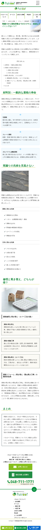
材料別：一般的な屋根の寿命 (13, 65)
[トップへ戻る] (34, 489)
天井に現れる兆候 (13, 73)
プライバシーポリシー (20, 517)
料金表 (16, 513)
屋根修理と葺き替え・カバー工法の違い (18, 78)
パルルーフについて (20, 499)
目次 (18, 61)
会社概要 (17, 501)
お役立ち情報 (18, 510)
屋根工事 (17, 506)
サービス (16, 504)
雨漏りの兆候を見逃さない (12, 67)
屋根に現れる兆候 (13, 70)
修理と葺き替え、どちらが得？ (14, 75)
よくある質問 (18, 515)
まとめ (7, 85)
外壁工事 (17, 508)
